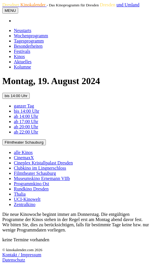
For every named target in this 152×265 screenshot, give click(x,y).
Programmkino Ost (31, 183)
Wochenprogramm (31, 35)
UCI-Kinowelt (27, 199)
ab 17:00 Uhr (26, 121)
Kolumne (22, 66)
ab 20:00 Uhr (26, 126)
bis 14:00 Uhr (16, 96)
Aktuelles (22, 61)
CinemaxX (24, 157)
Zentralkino (24, 204)
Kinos (19, 56)
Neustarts (22, 30)
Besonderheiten (28, 46)
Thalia (20, 194)
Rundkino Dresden (31, 188)
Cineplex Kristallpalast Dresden (43, 162)
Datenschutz (13, 259)
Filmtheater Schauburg (24, 142)
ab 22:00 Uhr (26, 131)
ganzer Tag (24, 105)
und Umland (128, 4)
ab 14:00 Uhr (26, 116)
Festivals (22, 51)
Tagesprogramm (29, 40)
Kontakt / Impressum (21, 254)
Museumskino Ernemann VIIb (42, 178)
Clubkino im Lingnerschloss (40, 168)
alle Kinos (23, 152)
